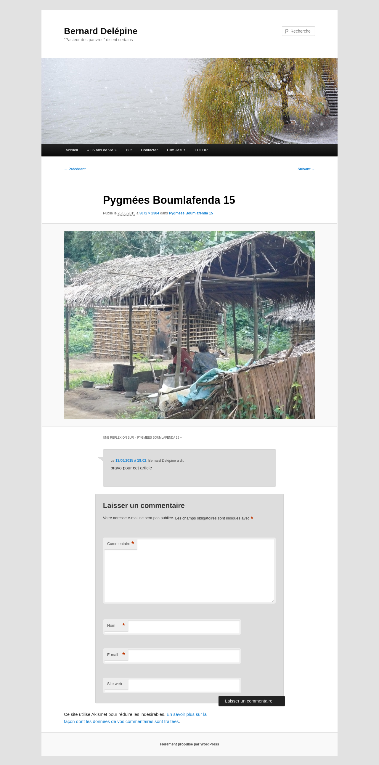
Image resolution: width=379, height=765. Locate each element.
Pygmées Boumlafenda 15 (191, 213)
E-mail (116, 655)
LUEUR (201, 150)
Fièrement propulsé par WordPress (189, 744)
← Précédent (75, 169)
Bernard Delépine (100, 31)
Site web (114, 683)
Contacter (149, 150)
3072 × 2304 (149, 213)
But (129, 150)
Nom (116, 625)
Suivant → (306, 169)
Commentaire (120, 544)
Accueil (71, 150)
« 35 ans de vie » (102, 150)
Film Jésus (176, 150)
